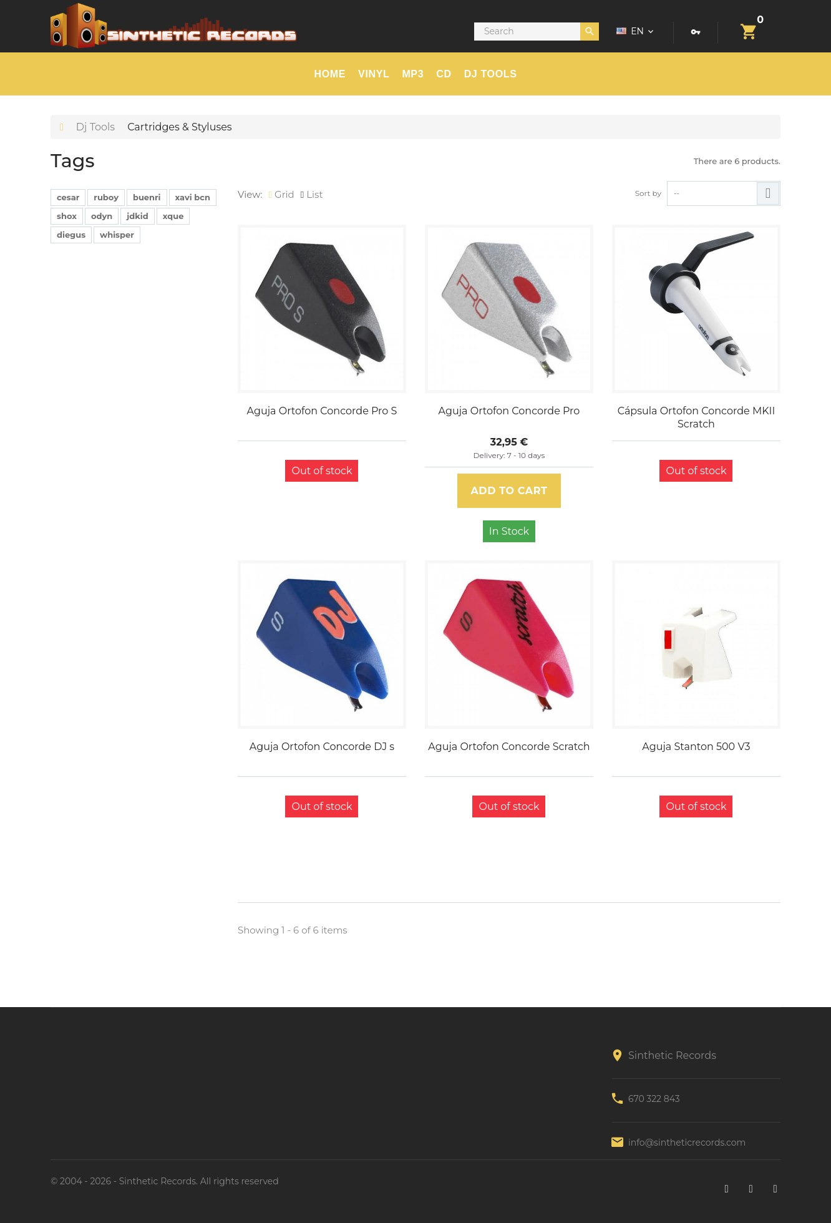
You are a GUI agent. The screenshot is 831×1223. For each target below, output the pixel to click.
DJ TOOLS (490, 74)
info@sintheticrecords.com (687, 1142)
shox (67, 216)
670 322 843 (654, 1098)
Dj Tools (95, 127)
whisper (117, 235)
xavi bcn (193, 197)
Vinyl (373, 74)
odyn (101, 216)
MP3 (413, 74)
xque (173, 216)
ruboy (106, 197)
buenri (147, 197)
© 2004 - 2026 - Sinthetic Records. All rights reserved (165, 1181)
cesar (68, 197)
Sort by (648, 193)
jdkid (137, 216)
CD (443, 74)
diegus (71, 235)
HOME (330, 74)
